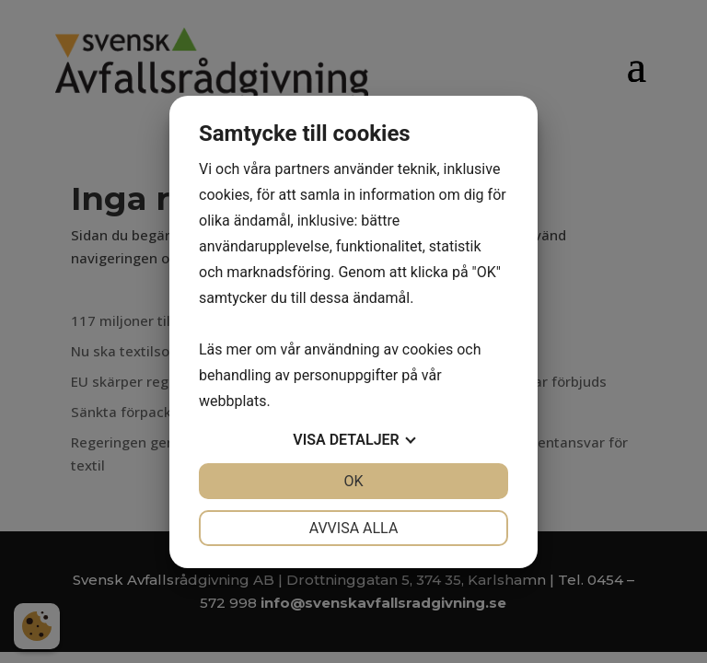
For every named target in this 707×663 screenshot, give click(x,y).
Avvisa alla (354, 528)
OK (353, 481)
